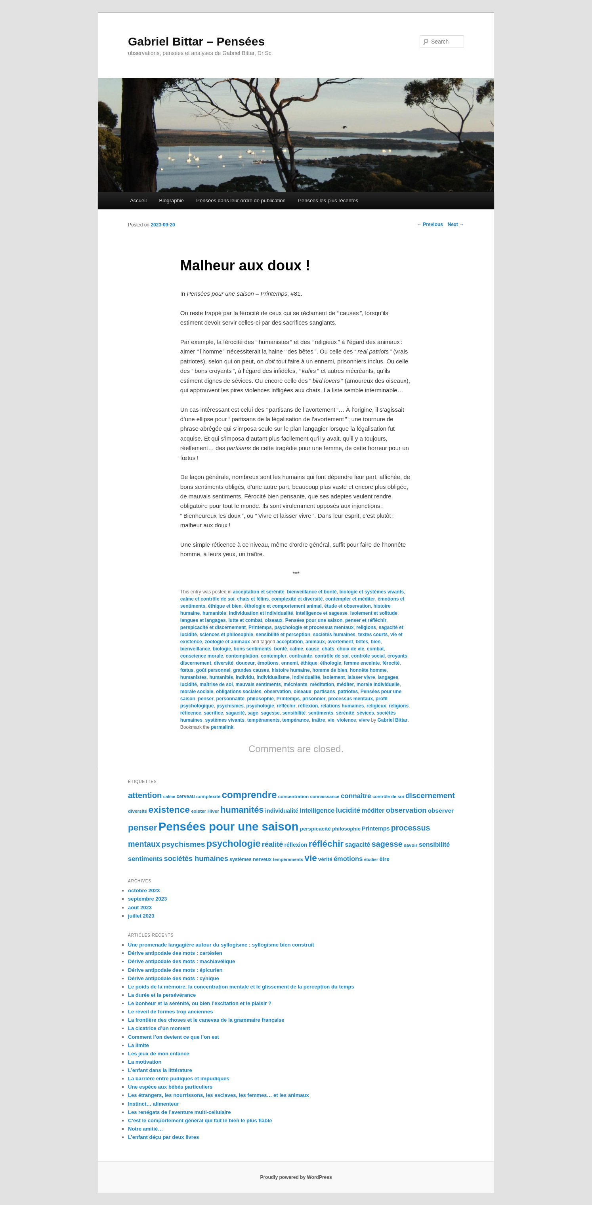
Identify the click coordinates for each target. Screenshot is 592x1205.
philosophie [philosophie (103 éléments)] (346, 829)
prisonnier (314, 698)
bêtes (362, 641)
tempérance (295, 720)
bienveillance (195, 649)
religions (366, 627)
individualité (306, 677)
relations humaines (342, 706)
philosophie (260, 698)
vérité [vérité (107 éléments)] (325, 859)
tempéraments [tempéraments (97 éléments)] (288, 859)
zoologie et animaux (227, 641)
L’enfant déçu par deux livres (163, 1137)
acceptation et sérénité (259, 592)
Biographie (171, 200)
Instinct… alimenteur (153, 1104)
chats (328, 649)
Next (456, 224)
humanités (214, 613)
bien (376, 641)
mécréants (295, 684)
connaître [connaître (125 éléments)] (356, 796)
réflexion (308, 706)
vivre (364, 720)
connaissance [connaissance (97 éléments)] (325, 796)
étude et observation (347, 606)
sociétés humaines (334, 634)
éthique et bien (225, 606)
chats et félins (253, 599)
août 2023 (140, 907)
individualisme (273, 677)
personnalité (230, 698)
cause (312, 649)
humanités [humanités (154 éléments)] (242, 810)
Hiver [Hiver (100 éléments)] (213, 810)
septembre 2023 (147, 899)
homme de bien (329, 670)
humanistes (193, 677)
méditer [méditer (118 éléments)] (373, 810)
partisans (324, 691)
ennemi (289, 663)
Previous (430, 224)
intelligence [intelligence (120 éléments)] (317, 810)
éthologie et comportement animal (282, 606)
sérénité (345, 713)
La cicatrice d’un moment (159, 1028)
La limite (138, 1045)
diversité (223, 663)
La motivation (145, 1062)
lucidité (188, 684)
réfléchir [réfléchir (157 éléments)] (326, 844)
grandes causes (251, 670)
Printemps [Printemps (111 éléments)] (376, 828)
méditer (345, 684)
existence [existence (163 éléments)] (169, 809)
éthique (308, 663)
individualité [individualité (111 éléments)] (281, 811)
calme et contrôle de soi (207, 599)
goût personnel (213, 670)
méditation (322, 684)
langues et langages (203, 620)
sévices (365, 713)
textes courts (373, 634)
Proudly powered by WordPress (296, 1177)
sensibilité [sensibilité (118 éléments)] (434, 844)
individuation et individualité (261, 613)
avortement (340, 641)
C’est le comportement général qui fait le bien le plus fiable (200, 1120)
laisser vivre (361, 677)
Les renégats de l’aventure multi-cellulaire (179, 1112)
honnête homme (368, 670)
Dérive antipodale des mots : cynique (173, 978)
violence (346, 720)
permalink (222, 727)
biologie (222, 649)
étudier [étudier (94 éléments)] (371, 859)
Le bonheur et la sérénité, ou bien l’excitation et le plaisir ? (199, 1003)
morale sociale (196, 691)
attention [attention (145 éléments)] (145, 795)
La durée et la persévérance (162, 995)
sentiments (320, 713)
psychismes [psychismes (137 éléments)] (183, 844)
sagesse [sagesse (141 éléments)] (387, 844)
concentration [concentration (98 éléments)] (293, 796)
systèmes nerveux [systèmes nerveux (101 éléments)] (250, 859)
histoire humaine (291, 670)
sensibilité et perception (283, 634)
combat (375, 649)
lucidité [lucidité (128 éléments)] (348, 810)
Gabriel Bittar (393, 720)
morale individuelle (378, 684)
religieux (376, 706)
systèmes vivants (224, 720)
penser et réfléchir (365, 620)
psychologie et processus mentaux (313, 627)
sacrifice (213, 713)
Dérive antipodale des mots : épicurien (175, 970)
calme (296, 649)
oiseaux (274, 620)
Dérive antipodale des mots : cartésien (175, 953)
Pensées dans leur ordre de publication (240, 200)
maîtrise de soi (216, 684)
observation (277, 691)
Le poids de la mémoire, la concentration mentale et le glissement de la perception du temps (241, 987)
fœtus (186, 670)
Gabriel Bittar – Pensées (196, 41)
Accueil (138, 200)
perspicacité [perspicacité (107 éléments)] (315, 829)
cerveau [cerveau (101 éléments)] (185, 796)
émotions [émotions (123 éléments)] (348, 859)
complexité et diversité (297, 599)
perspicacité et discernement (213, 627)
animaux (315, 641)
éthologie (330, 663)
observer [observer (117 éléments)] (441, 810)
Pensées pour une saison (314, 620)
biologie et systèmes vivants (371, 592)
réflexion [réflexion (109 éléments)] (296, 845)
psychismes (230, 706)
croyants (397, 656)
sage (252, 713)
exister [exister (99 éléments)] (198, 810)
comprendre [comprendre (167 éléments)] (249, 794)
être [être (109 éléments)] (385, 859)
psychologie (260, 706)
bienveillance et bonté (311, 592)
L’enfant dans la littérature (160, 1070)
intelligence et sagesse (322, 613)
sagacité (235, 713)
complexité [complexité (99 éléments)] (208, 796)
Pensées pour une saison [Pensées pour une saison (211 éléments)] (229, 826)
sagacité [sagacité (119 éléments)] (357, 844)
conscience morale (201, 656)
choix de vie (350, 649)
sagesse (270, 713)
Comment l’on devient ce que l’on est (173, 1037)
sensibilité (294, 713)
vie (331, 720)
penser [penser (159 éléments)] (142, 827)
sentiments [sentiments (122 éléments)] (145, 859)
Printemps (260, 627)
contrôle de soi (331, 656)
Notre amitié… (145, 1129)
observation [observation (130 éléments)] (406, 810)
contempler (273, 656)
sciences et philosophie (226, 634)
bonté (280, 649)
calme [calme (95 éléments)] (169, 796)
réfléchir (286, 706)
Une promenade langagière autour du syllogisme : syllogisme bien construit (221, 945)
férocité (390, 663)
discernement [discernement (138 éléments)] (430, 795)
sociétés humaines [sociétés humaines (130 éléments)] (196, 859)
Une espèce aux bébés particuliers (170, 1087)
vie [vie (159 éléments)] (311, 858)
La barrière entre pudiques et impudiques (178, 1078)
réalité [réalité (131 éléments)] (272, 844)
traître (318, 720)
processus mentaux (350, 698)
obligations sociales (239, 691)
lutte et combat (245, 620)
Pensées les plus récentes (328, 200)
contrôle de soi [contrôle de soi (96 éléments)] (388, 796)
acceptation (290, 641)
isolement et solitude (373, 613)
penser (206, 698)
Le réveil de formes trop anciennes (170, 1012)
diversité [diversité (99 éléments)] (137, 810)
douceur (245, 663)
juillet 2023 (141, 916)
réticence (190, 713)
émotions (268, 663)
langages (388, 677)
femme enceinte (362, 663)
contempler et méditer (350, 599)
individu (245, 677)
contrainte (300, 656)
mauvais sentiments (258, 684)
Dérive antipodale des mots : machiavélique (181, 961)
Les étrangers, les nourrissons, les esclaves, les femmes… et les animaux (218, 1095)
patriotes (348, 691)
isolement (334, 677)
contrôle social (368, 656)
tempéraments (263, 720)
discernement (195, 663)
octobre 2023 (144, 890)
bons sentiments (252, 649)
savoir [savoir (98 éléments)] (411, 845)
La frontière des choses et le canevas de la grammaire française (206, 1020)
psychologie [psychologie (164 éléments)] (233, 843)
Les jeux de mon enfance (158, 1054)
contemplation (242, 656)
